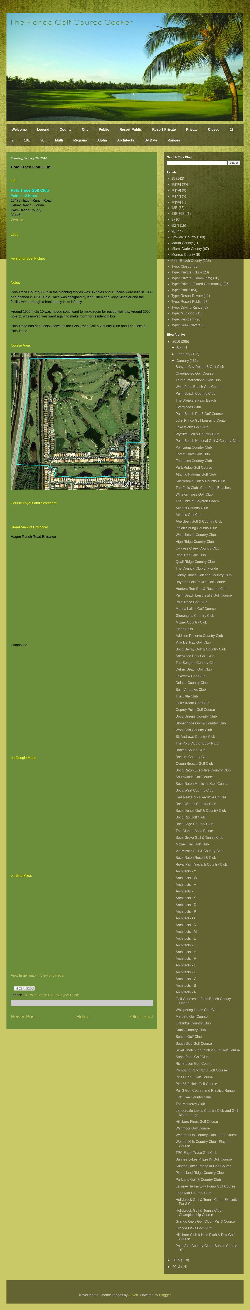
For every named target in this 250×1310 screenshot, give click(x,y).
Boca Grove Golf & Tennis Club (199, 837)
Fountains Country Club (194, 461)
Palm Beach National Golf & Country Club (207, 441)
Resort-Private (164, 129)
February (184, 354)
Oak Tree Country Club (193, 1097)
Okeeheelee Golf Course (195, 373)
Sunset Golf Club (189, 1036)
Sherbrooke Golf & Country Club (200, 481)
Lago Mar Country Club (193, 1193)
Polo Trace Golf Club (192, 602)
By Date (150, 140)
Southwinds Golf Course (194, 777)
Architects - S (186, 898)
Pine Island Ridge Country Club (200, 1173)
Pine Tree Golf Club (191, 555)
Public (104, 129)
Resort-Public (130, 129)
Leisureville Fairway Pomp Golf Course (205, 1186)
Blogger (165, 1295)
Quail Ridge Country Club (195, 562)
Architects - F (186, 958)
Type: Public (70, 995)
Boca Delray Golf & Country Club (201, 649)
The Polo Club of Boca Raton (198, 743)
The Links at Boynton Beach (197, 501)
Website (17, 220)
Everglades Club (188, 407)
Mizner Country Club (191, 622)
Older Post (141, 1016)
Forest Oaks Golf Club (193, 454)
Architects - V (186, 884)
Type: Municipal (183, 313)
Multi (59, 140)
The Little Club (187, 696)
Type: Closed (181, 266)
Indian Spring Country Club (196, 528)
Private (192, 129)
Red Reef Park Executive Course (201, 797)
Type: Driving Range (187, 307)
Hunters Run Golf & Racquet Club (201, 589)
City (85, 129)
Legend (43, 129)
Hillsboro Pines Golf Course (197, 1121)
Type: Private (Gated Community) (196, 284)
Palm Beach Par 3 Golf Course (199, 414)
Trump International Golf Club (198, 380)
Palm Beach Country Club (195, 393)
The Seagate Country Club (196, 662)
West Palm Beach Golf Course (199, 387)
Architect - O (185, 918)
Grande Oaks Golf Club (193, 1228)
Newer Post (23, 1016)
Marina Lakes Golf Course (196, 609)
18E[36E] (178, 213)
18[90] (176, 202)
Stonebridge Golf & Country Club (201, 723)
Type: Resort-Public (186, 301)
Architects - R (186, 905)
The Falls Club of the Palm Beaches (203, 488)
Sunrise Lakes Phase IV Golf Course (204, 1159)
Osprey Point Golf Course (195, 710)
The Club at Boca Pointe (194, 831)
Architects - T (186, 891)
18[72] (176, 196)
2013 (176, 1267)
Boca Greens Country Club (196, 716)
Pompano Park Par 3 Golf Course (201, 1070)
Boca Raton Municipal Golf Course (202, 783)
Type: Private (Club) (186, 272)
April (180, 347)
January (183, 361)
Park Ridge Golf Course (194, 467)
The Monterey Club (190, 1104)
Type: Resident (182, 319)
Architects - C (186, 979)
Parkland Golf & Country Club (198, 1179)
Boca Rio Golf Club (190, 817)
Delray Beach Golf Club (194, 669)
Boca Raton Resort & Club (196, 857)
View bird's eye (51, 975)
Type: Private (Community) (191, 278)
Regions (80, 140)
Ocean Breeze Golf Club (194, 763)
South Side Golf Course (194, 1043)
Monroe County (183, 254)
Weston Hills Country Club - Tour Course (207, 1135)
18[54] (176, 190)
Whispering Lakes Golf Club (197, 1010)
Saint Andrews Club (191, 689)
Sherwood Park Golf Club (195, 656)
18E (27, 140)
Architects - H (186, 952)
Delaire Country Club (192, 683)
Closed (213, 129)
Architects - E (186, 965)
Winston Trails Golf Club (194, 494)
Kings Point (184, 629)
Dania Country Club (191, 1030)
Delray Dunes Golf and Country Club (204, 575)
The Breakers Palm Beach (196, 400)
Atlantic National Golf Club (196, 474)
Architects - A (186, 992)
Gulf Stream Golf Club (192, 703)
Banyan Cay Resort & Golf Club (200, 367)
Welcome (19, 129)
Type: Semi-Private (185, 325)
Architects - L (186, 938)
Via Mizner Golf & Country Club (199, 851)
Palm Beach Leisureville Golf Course (204, 595)
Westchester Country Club (196, 535)
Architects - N (186, 925)
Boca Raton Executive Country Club (203, 770)
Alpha (102, 140)
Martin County (182, 243)
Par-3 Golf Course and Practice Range (205, 1090)
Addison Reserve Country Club (199, 636)
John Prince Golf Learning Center (201, 420)
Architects (125, 140)
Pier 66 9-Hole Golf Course (196, 1084)
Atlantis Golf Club (189, 515)
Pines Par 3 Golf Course (194, 1077)
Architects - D (186, 972)
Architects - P (186, 911)
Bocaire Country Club (192, 757)
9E (42, 140)
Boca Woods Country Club (196, 804)
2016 (176, 341)
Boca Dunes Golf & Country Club (201, 810)
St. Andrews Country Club (195, 736)
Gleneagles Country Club (195, 615)
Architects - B (186, 985)
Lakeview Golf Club (190, 676)
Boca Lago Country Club (194, 824)
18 (232, 129)
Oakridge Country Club (193, 1023)
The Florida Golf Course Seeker (71, 22)
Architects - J (185, 945)
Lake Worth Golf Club (192, 427)
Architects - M (186, 931)
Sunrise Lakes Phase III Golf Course (203, 1166)
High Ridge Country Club (195, 541)
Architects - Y (186, 871)
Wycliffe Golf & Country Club (197, 434)
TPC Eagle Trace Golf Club (196, 1152)
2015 (176, 1260)
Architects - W (186, 878)
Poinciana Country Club (194, 447)
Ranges (174, 140)
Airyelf (133, 1295)
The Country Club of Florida (197, 568)
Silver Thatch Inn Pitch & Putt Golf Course (208, 1050)
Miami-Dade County (186, 249)
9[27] (175, 225)
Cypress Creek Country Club (198, 548)
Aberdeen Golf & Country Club (199, 521)
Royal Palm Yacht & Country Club (201, 864)
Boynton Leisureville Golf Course (201, 582)
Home (83, 1016)
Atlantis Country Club (192, 508)
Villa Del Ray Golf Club (193, 642)
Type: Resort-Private (187, 296)
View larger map (23, 975)
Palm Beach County (44, 995)
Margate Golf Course (192, 1016)
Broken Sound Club (191, 750)
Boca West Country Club (194, 790)
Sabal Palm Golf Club (192, 1057)
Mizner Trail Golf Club (192, 844)
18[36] (176, 184)
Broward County (183, 237)
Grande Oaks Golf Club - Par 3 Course (205, 1221)
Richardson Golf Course (194, 1063)
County (66, 129)
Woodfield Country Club (194, 730)
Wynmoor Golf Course (193, 1128)
